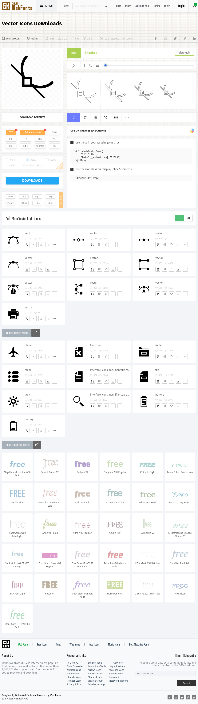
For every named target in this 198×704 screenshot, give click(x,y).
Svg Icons (19, 6)
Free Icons (42, 644)
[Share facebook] (156, 39)
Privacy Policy (74, 684)
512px (24, 203)
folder (159, 345)
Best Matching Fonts (139, 644)
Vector (28, 233)
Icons (128, 6)
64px (37, 196)
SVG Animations (33, 132)
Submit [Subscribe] (186, 683)
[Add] (27, 244)
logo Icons (94, 644)
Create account (95, 681)
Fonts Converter (75, 666)
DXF (11, 146)
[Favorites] (40, 244)
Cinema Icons (116, 673)
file (157, 370)
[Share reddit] (165, 39)
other (34, 38)
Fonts (118, 6)
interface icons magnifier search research (110, 394)
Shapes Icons (94, 677)
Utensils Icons (74, 677)
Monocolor (12, 38)
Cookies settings (96, 684)
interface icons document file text (110, 370)
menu (28, 370)
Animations (142, 6)
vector (94, 233)
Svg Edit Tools (95, 662)
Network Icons (95, 673)
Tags (58, 644)
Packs (156, 6)
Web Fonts (23, 644)
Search (106, 6)
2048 (50, 203)
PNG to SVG (72, 662)
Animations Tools (97, 666)
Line (25, 146)
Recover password (118, 681)
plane (28, 345)
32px (23, 196)
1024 (37, 203)
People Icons (73, 673)
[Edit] (34, 244)
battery (159, 394)
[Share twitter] (175, 39)
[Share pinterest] (184, 39)
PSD (54, 139)
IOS (54, 146)
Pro (116, 118)
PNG (54, 132)
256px (10, 203)
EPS (25, 139)
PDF (11, 139)
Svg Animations (117, 666)
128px (50, 196)
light (27, 394)
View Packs (184, 53)
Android (40, 146)
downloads (32, 180)
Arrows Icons (94, 670)
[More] (54, 244)
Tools (167, 6)
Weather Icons (116, 670)
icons (66, 6)
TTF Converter (116, 662)
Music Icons (114, 644)
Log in (181, 6)
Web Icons (74, 644)
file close (95, 345)
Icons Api (114, 677)
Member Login (74, 681)
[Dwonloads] (47, 244)
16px (10, 196)
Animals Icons (74, 670)
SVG (11, 132)
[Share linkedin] (192, 39)
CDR (40, 139)
